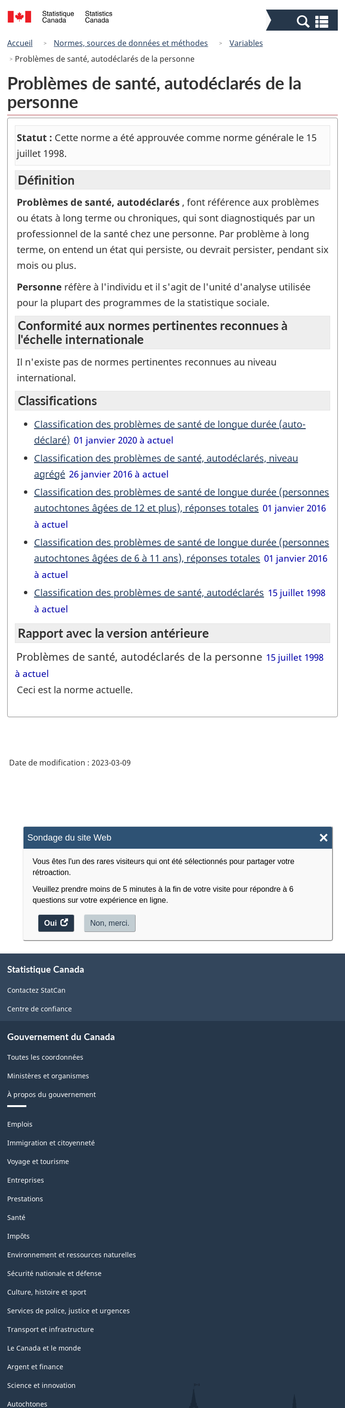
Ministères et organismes (48, 1075)
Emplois (20, 1124)
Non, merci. (109, 923)
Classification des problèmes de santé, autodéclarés (149, 592)
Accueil (20, 43)
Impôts (18, 1236)
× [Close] (323, 837)
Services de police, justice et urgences (68, 1310)
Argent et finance (35, 1366)
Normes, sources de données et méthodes (131, 43)
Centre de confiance (39, 1008)
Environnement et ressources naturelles (71, 1254)
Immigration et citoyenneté (51, 1142)
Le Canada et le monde (44, 1348)
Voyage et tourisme (38, 1161)
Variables (246, 43)
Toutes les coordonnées (45, 1057)
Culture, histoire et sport (46, 1292)
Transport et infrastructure (50, 1329)
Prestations (25, 1198)
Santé (16, 1217)
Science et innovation (41, 1385)
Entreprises (25, 1180)
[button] (303, 21)
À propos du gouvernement (51, 1094)
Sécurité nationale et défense (54, 1273)
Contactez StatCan (36, 990)
